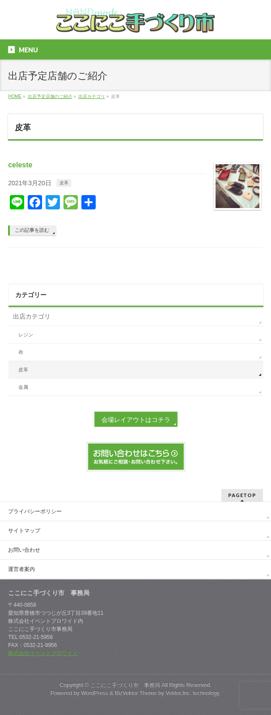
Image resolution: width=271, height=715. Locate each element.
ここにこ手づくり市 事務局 (125, 685)
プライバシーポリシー (35, 511)
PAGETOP (242, 495)
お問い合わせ (24, 550)
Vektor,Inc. (178, 693)
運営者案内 (21, 569)
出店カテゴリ (32, 316)
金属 (23, 387)
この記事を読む (32, 230)
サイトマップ (24, 531)
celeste (20, 165)
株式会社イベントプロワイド (43, 653)
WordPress (94, 693)
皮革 (63, 182)
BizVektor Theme (136, 693)
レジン (25, 334)
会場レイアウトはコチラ (136, 419)
